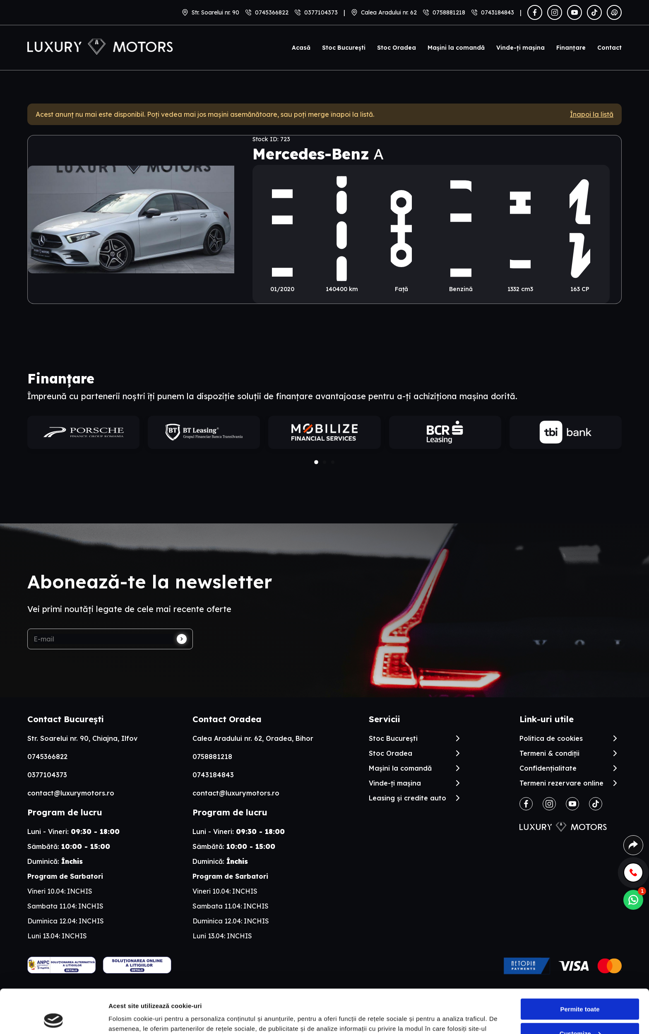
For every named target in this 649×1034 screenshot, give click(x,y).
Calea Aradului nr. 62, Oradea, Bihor (252, 738)
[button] (316, 462)
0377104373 (321, 12)
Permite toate (579, 965)
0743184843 (497, 12)
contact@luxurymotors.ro (70, 793)
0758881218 (449, 12)
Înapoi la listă (591, 114)
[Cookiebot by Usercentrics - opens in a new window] (53, 1018)
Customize (580, 989)
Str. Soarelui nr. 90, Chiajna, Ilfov (82, 738)
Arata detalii (126, 1017)
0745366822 (271, 12)
